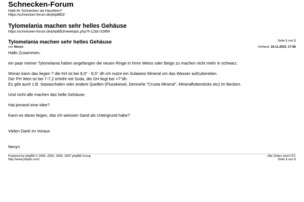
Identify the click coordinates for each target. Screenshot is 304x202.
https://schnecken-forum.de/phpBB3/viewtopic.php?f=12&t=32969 (59, 31)
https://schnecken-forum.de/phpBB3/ (36, 15)
